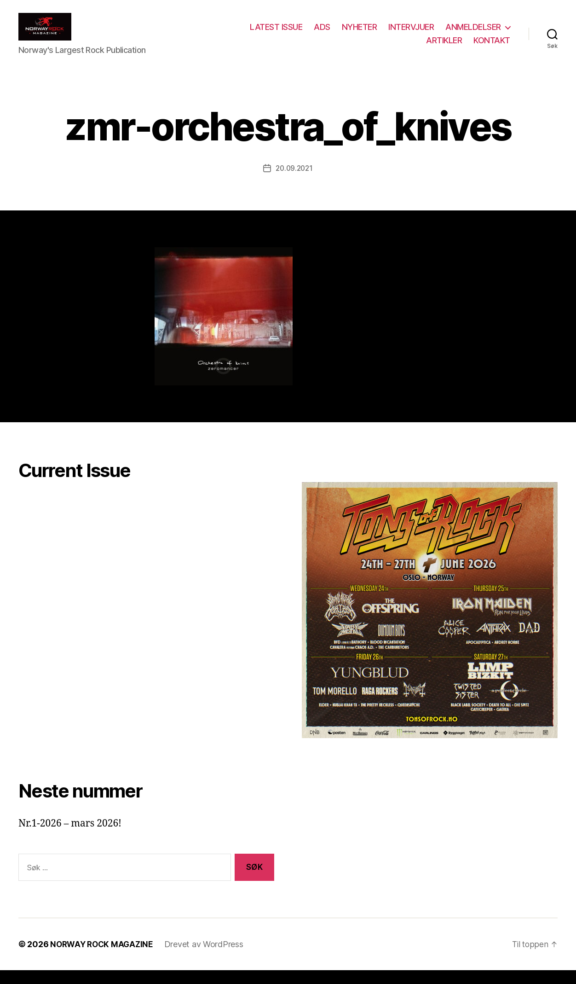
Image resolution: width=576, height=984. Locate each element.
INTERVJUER (411, 34)
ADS (322, 34)
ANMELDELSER (473, 34)
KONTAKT (491, 47)
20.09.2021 (294, 181)
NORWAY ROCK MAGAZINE (103, 958)
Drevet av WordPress (208, 958)
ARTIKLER (444, 47)
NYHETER (359, 34)
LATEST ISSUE (276, 34)
